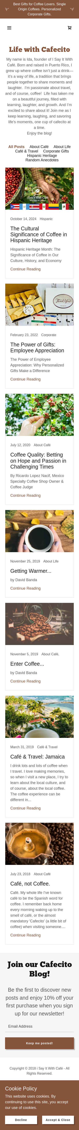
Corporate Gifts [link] (56, 151)
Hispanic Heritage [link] (42, 156)
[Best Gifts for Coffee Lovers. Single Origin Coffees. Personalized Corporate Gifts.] (39, 9)
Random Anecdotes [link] (42, 160)
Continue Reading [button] (25, 269)
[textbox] (39, 1026)
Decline (21, 1120)
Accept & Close (58, 1120)
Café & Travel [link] (26, 151)
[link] (70, 28)
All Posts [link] (16, 147)
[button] (9, 28)
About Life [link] (62, 147)
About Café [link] (38, 147)
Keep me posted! (39, 1043)
